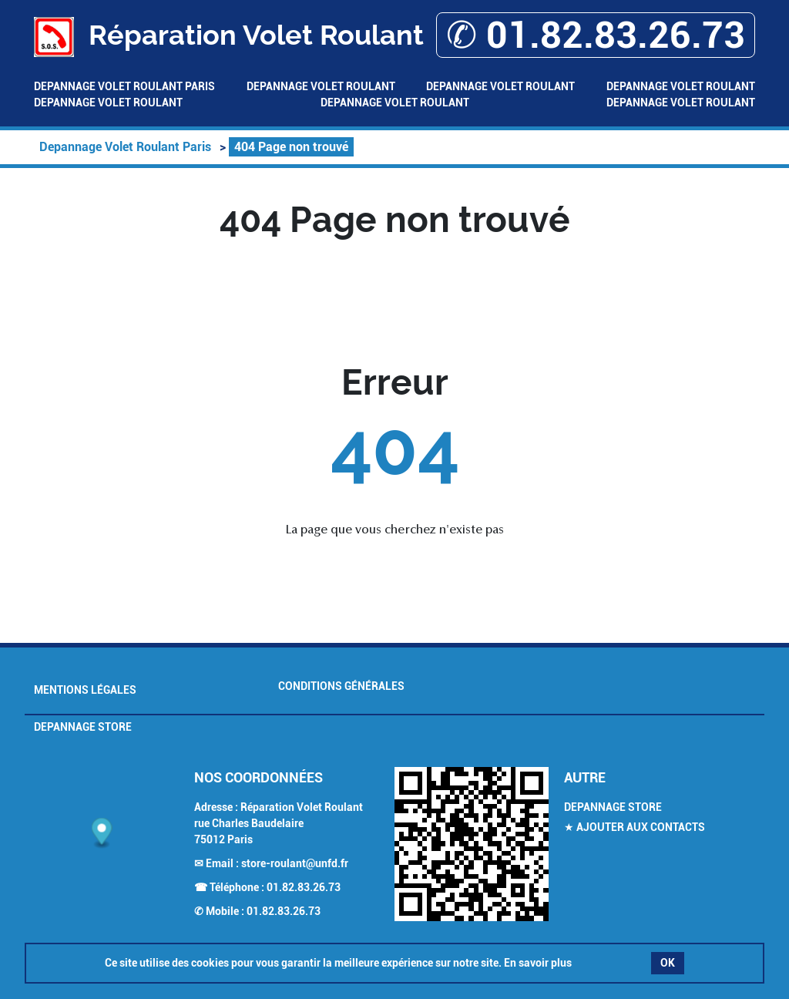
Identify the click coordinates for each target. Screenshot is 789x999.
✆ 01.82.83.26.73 (595, 35)
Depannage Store (83, 727)
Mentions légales (85, 690)
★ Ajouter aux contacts (634, 827)
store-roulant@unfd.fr (294, 863)
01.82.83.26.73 (304, 887)
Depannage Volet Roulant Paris (124, 86)
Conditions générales (341, 686)
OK (667, 963)
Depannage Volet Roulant (321, 86)
